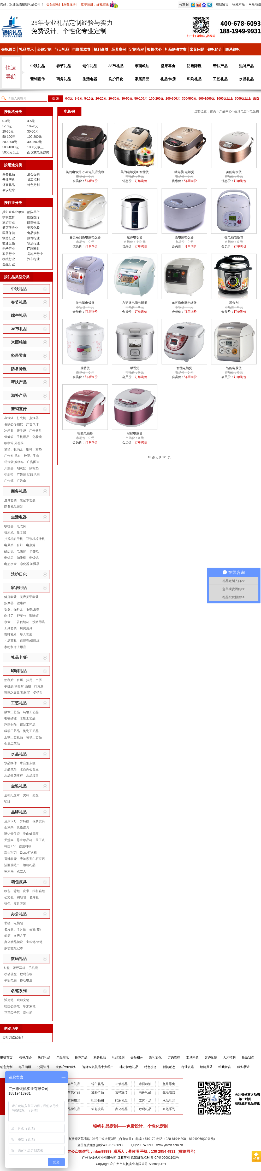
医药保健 (8, 233)
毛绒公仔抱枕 (13, 424)
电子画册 (25, 1067)
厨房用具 (26, 628)
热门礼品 (44, 1057)
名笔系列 (19, 991)
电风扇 (9, 545)
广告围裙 (33, 462)
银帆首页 (8, 49)
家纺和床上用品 (15, 647)
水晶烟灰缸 (27, 763)
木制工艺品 (27, 718)
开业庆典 (8, 179)
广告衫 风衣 (12, 456)
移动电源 (26, 980)
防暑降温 (194, 66)
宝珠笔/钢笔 (34, 942)
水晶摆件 (10, 763)
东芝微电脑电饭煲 (134, 303)
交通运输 (8, 243)
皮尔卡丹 (10, 821)
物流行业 (33, 243)
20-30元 (114, 98)
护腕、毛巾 (31, 456)
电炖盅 (9, 557)
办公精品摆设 (13, 942)
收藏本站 (238, 4)
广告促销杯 (21, 622)
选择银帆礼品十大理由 (98, 1067)
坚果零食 (168, 66)
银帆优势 (154, 49)
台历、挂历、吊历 (29, 680)
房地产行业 (35, 254)
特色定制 (33, 185)
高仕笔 (27, 1012)
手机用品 (23, 437)
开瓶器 (9, 468)
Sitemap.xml (157, 1164)
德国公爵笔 (12, 1006)
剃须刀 (9, 616)
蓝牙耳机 (19, 968)
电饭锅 (34, 557)
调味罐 (34, 616)
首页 (213, 111)
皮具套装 (10, 500)
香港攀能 (10, 859)
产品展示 (62, 1057)
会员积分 (136, 1057)
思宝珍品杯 (24, 840)
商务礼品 (63, 79)
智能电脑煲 (184, 368)
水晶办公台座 (29, 769)
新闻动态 (169, 1067)
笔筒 (7, 936)
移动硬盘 (10, 974)
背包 (17, 891)
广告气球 (32, 424)
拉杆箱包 (38, 891)
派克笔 (9, 1000)
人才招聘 (229, 1057)
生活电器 (89, 79)
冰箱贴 (9, 430)
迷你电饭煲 (135, 237)
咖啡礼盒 (10, 634)
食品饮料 (33, 233)
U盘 (7, 968)
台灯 (20, 545)
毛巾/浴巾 (32, 609)
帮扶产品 (220, 66)
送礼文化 (155, 1057)
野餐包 (21, 616)
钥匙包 (21, 897)
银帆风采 (206, 1067)
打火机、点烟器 (28, 418)
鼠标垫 (34, 468)
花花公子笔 (12, 1012)
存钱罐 (9, 418)
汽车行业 (33, 259)
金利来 (9, 827)
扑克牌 (39, 686)
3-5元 (78, 98)
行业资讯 (187, 1067)
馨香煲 (134, 368)
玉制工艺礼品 (13, 737)
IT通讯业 (33, 248)
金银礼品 (19, 786)
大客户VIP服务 (66, 1067)
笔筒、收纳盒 (13, 449)
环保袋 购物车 (14, 462)
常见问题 (197, 49)
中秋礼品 (37, 66)
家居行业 (8, 254)
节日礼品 (62, 49)
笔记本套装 (27, 500)
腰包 (7, 891)
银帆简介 (214, 49)
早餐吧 (34, 551)
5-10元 (89, 98)
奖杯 (26, 795)
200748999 (145, 1145)
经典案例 (118, 49)
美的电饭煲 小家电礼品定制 (85, 172)
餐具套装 (26, 634)
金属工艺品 (12, 743)
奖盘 (35, 795)
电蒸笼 (30, 545)
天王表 (40, 840)
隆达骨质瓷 (12, 834)
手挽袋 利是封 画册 (17, 686)
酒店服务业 (10, 228)
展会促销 (33, 174)
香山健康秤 (31, 834)
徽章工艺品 (12, 712)
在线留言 (222, 4)
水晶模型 (32, 776)
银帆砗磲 (10, 718)
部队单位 (33, 212)
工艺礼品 (220, 79)
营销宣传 (37, 79)
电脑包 (18, 923)
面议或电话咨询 (38, 152)
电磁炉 (21, 551)
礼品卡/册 (168, 79)
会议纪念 (8, 190)
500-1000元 (206, 98)
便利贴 (9, 680)
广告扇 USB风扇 (28, 474)
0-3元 (69, 98)
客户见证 (211, 1057)
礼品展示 (26, 49)
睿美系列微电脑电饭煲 (85, 237)
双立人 (21, 871)
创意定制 (6, 1067)
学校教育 (8, 217)
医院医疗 (33, 217)
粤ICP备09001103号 (164, 1157)
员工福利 (33, 179)
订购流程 (174, 1057)
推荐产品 (81, 1057)
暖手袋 (21, 430)
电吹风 (21, 526)
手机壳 (33, 968)
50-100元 (140, 98)
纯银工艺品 (31, 712)
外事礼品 (8, 185)
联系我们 (248, 1057)
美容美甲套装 (29, 597)
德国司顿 (25, 846)
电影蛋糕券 (81, 49)
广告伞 (21, 481)
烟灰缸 (21, 468)
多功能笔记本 (13, 948)
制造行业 (8, 238)
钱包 (7, 903)
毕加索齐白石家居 (32, 859)
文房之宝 (20, 936)
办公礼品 (19, 914)
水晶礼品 (246, 79)
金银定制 (44, 49)
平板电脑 (10, 980)
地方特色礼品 (129, 1067)
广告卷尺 (35, 430)
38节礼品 (115, 66)
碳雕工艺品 (12, 731)
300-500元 (189, 98)
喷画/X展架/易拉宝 (17, 692)
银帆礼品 (29, 865)
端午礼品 (89, 66)
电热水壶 (10, 564)
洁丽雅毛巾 (12, 865)
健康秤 (21, 603)
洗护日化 (116, 79)
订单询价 (91, 181)
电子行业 (8, 248)
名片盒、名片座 (15, 929)
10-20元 (101, 98)
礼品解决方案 (176, 49)
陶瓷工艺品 (31, 731)
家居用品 (142, 79)
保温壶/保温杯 (29, 641)
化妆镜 (37, 437)
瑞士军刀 (10, 852)
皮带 (26, 891)
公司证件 (43, 1067)
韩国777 (10, 846)
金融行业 (8, 264)
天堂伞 (9, 840)
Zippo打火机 (28, 852)
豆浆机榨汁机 (35, 539)
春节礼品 (63, 66)
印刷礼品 (194, 79)
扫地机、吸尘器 (15, 532)
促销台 (38, 692)
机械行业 (8, 259)
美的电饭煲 (234, 172)
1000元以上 (225, 98)
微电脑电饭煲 (184, 237)
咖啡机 (21, 557)
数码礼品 (19, 958)
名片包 (34, 897)
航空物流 (33, 222)
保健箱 (9, 437)
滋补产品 (246, 66)
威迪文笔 (23, 1000)
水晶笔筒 (10, 769)
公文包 (9, 897)
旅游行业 (8, 222)
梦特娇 (24, 821)
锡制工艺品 (27, 725)
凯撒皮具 (23, 827)
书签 (7, 923)
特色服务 (150, 1067)
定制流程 (136, 49)
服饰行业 (33, 238)
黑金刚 (234, 303)
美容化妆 (33, 228)
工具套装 (10, 628)
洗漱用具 (38, 622)
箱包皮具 (19, 881)
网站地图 (254, 4)
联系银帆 (232, 49)
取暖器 (9, 526)
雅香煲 (85, 368)
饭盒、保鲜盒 (13, 609)
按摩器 (9, 603)
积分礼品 (99, 1057)
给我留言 (224, 1067)
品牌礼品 (19, 812)
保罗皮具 (38, 821)
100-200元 (156, 98)
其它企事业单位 (13, 212)
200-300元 (172, 98)
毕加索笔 (29, 1006)
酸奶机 (9, 551)
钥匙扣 (9, 474)
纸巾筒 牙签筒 (14, 443)
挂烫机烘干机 (13, 539)
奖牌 (7, 801)
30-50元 (127, 98)
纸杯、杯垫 (34, 449)
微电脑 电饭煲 (184, 172)
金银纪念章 (12, 795)
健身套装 (10, 597)
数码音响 (26, 974)
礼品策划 (118, 1057)
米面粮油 (142, 66)
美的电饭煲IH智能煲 (135, 172)
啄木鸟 (9, 871)
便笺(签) (35, 929)
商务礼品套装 (13, 507)
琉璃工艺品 (34, 737)
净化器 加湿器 (29, 564)
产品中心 (225, 111)
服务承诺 (243, 1067)
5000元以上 (243, 98)
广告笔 (9, 481)
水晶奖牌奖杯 (13, 776)
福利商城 (101, 49)
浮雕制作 (10, 725)
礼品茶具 (10, 641)
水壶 (7, 622)
